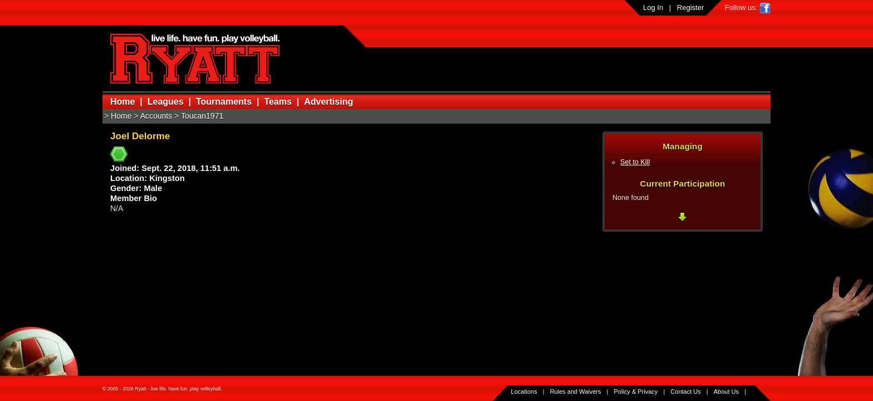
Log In (653, 7)
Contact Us (685, 391)
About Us (726, 391)
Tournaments (224, 101)
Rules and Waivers (575, 391)
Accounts (156, 115)
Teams (278, 101)
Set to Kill (635, 162)
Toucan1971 (202, 115)
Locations (524, 391)
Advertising (328, 101)
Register (690, 7)
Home (122, 101)
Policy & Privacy (636, 391)
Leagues (166, 101)
